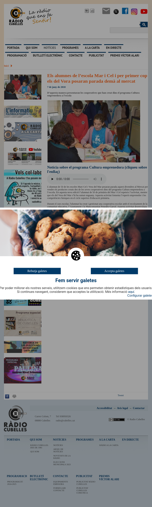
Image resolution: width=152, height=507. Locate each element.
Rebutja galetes (37, 270)
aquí (131, 291)
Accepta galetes (114, 270)
